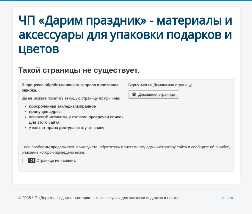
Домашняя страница (153, 94)
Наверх (227, 198)
